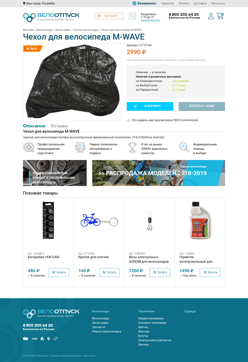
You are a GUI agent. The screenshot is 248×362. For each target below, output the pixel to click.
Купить (61, 272)
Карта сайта (89, 356)
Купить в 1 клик (201, 106)
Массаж (143, 331)
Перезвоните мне (150, 20)
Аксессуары (63, 30)
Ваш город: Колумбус (40, 3)
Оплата (184, 3)
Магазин (28, 30)
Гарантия (167, 3)
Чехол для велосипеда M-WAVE (121, 30)
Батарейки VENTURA (43, 257)
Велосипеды (45, 30)
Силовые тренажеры (152, 322)
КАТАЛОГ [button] (108, 16)
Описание (34, 125)
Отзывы (59, 125)
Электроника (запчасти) (154, 340)
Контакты (218, 3)
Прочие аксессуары (86, 30)
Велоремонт (144, 3)
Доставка (200, 3)
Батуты (143, 336)
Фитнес (143, 327)
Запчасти (98, 327)
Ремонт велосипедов (106, 331)
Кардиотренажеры (151, 318)
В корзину (153, 106)
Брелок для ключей (93, 257)
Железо (143, 344)
